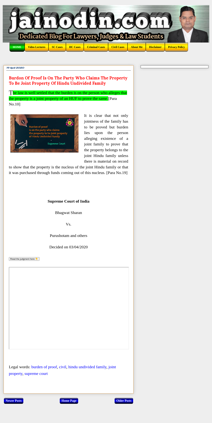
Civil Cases (117, 47)
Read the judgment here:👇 (24, 259)
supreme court (36, 373)
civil (62, 367)
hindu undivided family (87, 367)
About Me (137, 47)
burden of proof (44, 367)
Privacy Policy (176, 47)
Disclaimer (155, 47)
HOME (17, 47)
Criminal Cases (96, 47)
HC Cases (75, 47)
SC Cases (57, 47)
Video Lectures (36, 47)
